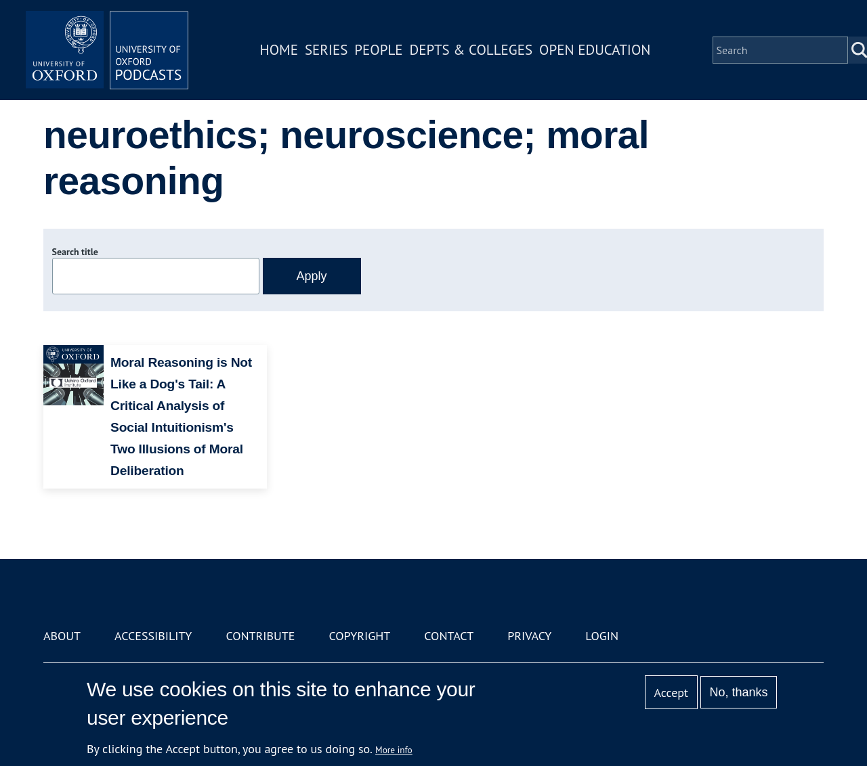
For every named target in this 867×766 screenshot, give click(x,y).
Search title (75, 252)
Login (601, 636)
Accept (671, 692)
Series (326, 50)
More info (394, 750)
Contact (448, 636)
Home (279, 50)
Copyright (359, 636)
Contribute (260, 636)
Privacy (529, 636)
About (62, 636)
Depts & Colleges (471, 50)
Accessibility (153, 636)
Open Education (594, 50)
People (378, 50)
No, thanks (738, 692)
